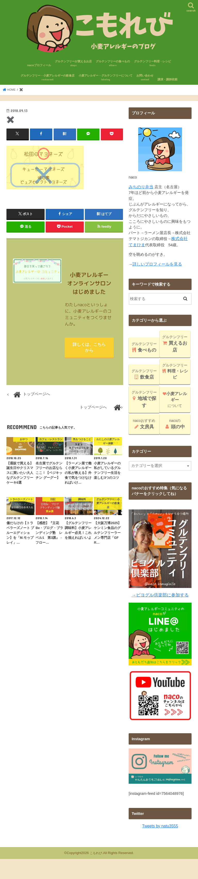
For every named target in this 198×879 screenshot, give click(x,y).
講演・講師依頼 (167, 79)
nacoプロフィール (39, 64)
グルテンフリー (144, 346)
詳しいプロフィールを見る (156, 263)
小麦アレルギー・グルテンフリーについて (106, 77)
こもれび (96, 851)
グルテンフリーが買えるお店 (73, 63)
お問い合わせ (144, 77)
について (175, 398)
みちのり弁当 (140, 187)
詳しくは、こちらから (89, 348)
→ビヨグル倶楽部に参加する (160, 593)
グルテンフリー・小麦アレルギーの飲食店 (48, 77)
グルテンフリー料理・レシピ (152, 63)
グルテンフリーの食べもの (113, 63)
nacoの (175, 422)
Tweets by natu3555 (160, 824)
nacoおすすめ (144, 422)
